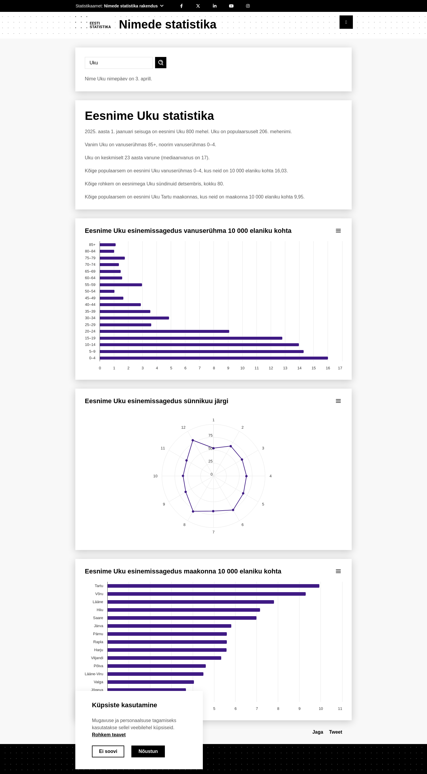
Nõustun (148, 751)
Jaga (317, 732)
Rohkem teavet (109, 734)
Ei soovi (108, 751)
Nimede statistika (167, 24)
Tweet (335, 732)
